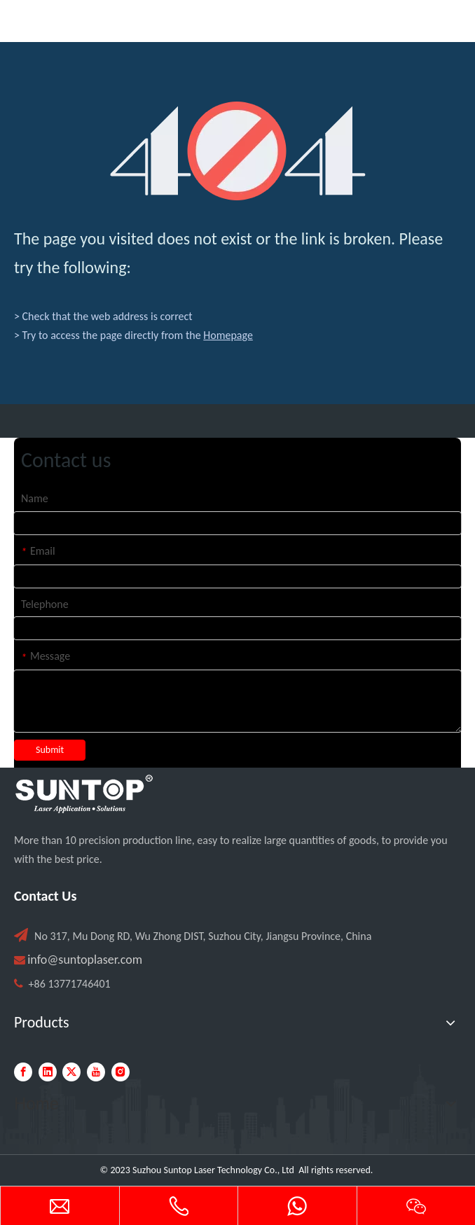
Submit (50, 750)
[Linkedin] (48, 1072)
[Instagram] (120, 1072)
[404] (238, 151)
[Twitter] (71, 1072)
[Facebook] (23, 1072)
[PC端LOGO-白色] (84, 794)
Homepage (228, 335)
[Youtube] (96, 1072)
